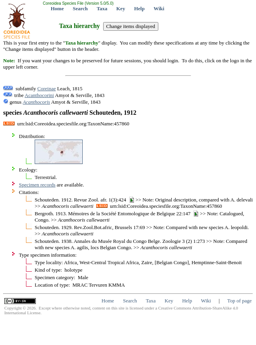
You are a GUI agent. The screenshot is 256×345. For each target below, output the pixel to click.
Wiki (159, 8)
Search (80, 8)
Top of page (239, 301)
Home (57, 8)
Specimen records (37, 185)
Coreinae (46, 88)
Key (120, 8)
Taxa (102, 8)
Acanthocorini (39, 95)
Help (139, 8)
